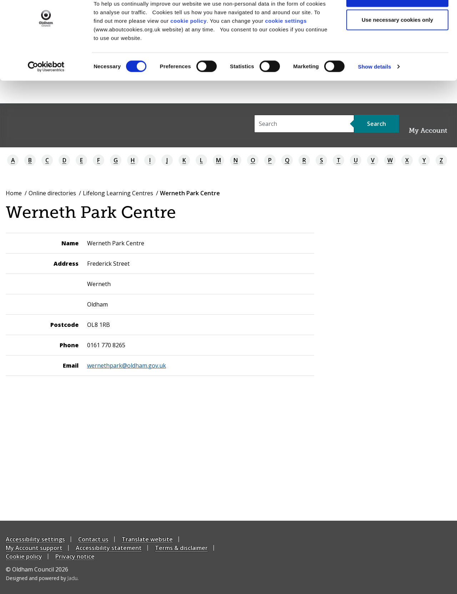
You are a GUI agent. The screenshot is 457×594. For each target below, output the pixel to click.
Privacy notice (75, 556)
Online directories (52, 193)
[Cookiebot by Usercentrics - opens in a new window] (46, 89)
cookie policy (188, 43)
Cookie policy (24, 556)
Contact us (93, 539)
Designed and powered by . (42, 578)
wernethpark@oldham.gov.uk (126, 365)
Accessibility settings (35, 539)
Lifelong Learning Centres (118, 193)
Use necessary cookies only (397, 42)
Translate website (147, 539)
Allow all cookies (397, 19)
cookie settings (286, 43)
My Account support (34, 548)
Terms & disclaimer (181, 548)
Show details (374, 89)
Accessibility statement (109, 548)
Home (14, 193)
